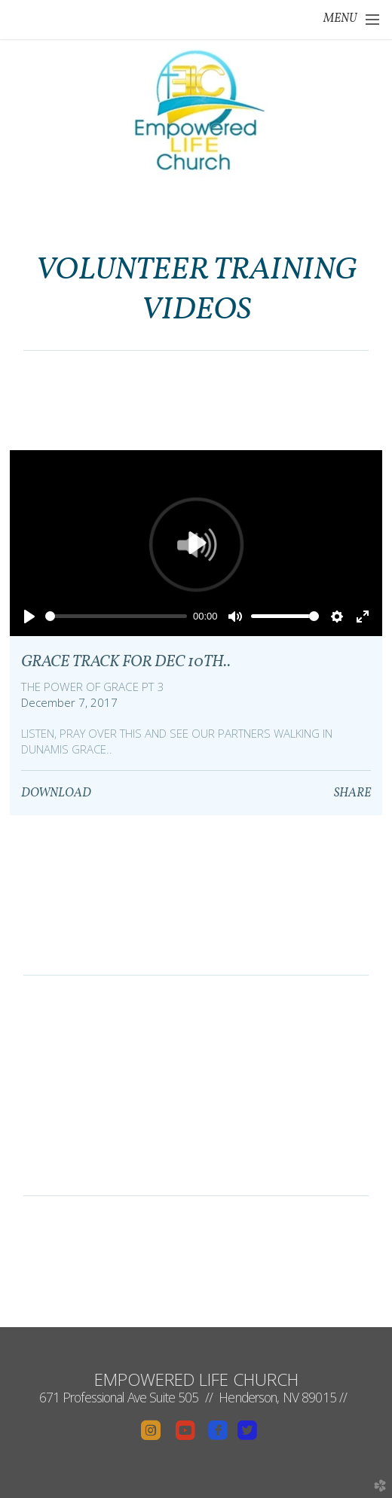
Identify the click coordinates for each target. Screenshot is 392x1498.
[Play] (29, 616)
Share (352, 793)
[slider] (116, 616)
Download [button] (56, 793)
